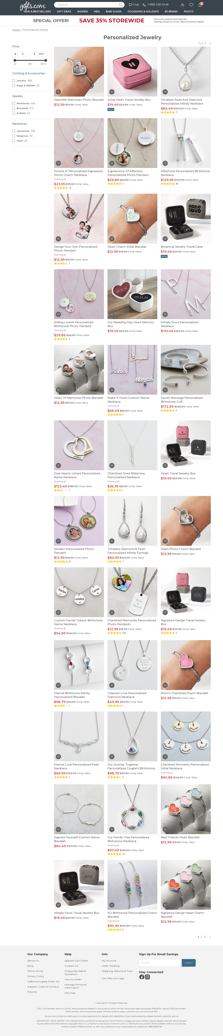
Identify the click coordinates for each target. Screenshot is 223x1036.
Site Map (70, 992)
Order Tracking (110, 965)
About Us (33, 960)
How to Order (73, 979)
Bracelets (25, 108)
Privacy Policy (35, 976)
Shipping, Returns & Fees (117, 971)
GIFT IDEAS (64, 11)
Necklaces (26, 103)
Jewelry (24, 80)
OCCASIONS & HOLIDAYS (143, 11)
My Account (109, 960)
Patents (32, 991)
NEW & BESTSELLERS (37, 11)
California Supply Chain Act (43, 981)
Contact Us (71, 965)
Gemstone (26, 131)
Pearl (22, 140)
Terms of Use (35, 971)
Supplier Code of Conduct (43, 986)
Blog (30, 965)
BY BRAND (171, 11)
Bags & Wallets (28, 85)
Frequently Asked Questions (75, 972)
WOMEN (82, 11)
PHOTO (188, 11)
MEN (97, 11)
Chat (134, 4)
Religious (24, 135)
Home (16, 29)
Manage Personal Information (75, 986)
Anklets (23, 113)
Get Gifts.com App (113, 978)
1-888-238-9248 (158, 4)
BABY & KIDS (113, 11)
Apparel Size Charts (76, 960)
